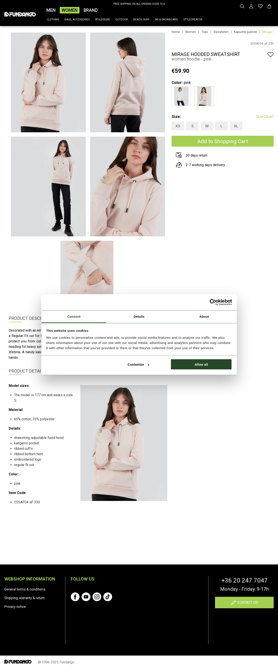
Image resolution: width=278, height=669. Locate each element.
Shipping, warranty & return (24, 598)
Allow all (201, 364)
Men (51, 10)
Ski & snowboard (166, 19)
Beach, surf (141, 19)
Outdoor (121, 19)
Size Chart (265, 116)
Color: (177, 82)
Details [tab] (139, 316)
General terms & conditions (24, 589)
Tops (204, 32)
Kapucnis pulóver (245, 32)
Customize (138, 364)
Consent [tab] (74, 316)
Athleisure (102, 19)
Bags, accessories (77, 19)
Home (176, 32)
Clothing (53, 19)
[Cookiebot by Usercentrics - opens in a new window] (213, 302)
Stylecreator (192, 19)
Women (70, 10)
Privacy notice (15, 607)
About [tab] (204, 316)
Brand (91, 10)
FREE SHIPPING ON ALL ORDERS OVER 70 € (139, 3)
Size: (176, 116)
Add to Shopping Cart (222, 141)
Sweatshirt (220, 32)
